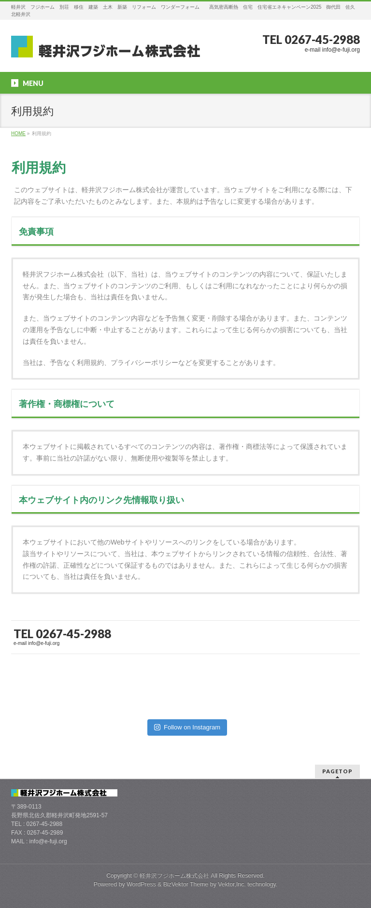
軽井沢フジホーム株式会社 (174, 875)
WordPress (141, 884)
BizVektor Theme (186, 884)
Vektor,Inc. (232, 884)
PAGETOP (337, 771)
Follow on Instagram (187, 727)
